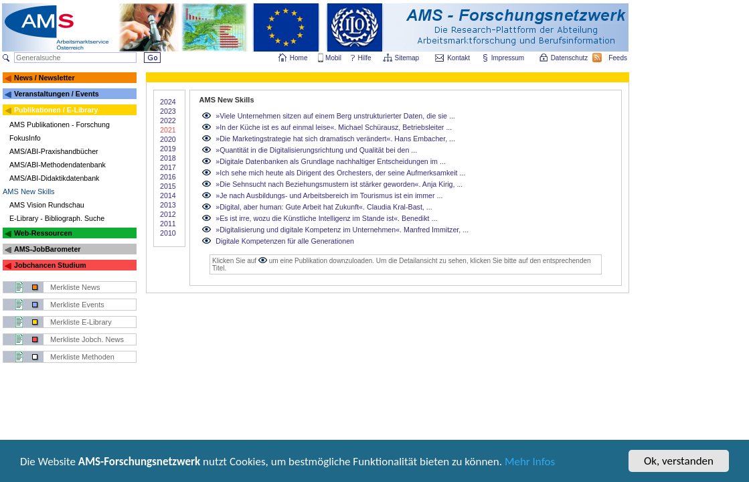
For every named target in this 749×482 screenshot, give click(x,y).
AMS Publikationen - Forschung (59, 124)
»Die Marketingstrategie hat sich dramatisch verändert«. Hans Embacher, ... (335, 139)
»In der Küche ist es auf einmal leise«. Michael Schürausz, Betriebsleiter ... (334, 127)
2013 (168, 205)
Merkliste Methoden (82, 357)
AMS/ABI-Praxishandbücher (53, 151)
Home (299, 58)
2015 (168, 186)
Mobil (333, 58)
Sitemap (408, 58)
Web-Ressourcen (43, 233)
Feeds (618, 58)
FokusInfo (25, 138)
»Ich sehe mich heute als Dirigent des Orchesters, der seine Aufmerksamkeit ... (340, 173)
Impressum (508, 58)
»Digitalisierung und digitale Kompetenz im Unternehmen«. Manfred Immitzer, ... (342, 230)
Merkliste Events (77, 305)
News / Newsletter (44, 78)
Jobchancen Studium (50, 265)
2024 (168, 102)
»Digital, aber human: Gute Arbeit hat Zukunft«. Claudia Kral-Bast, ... (324, 207)
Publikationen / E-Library (56, 110)
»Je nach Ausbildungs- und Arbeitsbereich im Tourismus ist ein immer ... (329, 195)
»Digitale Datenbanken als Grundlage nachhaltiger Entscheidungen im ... (331, 161)
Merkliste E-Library (81, 322)
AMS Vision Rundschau (46, 205)
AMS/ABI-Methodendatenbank (57, 165)
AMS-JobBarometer (47, 249)
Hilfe (364, 58)
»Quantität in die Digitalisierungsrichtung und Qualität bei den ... (316, 150)
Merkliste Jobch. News (87, 339)
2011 (168, 224)
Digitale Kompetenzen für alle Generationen (285, 241)
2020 (168, 139)
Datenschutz (570, 58)
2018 (168, 158)
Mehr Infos (530, 462)
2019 (168, 149)
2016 (168, 177)
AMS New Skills (29, 191)
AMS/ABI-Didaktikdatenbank (54, 178)
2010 (168, 233)
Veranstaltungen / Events (56, 94)
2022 (168, 120)
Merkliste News (75, 287)
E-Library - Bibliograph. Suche (56, 218)
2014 (168, 195)
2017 (168, 167)
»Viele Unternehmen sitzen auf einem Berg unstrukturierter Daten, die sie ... (335, 116)
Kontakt (458, 58)
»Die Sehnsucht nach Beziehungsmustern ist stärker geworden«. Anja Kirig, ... (339, 184)
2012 (168, 214)
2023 (168, 111)
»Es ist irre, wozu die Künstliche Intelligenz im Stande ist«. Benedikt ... (326, 218)
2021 (168, 130)
